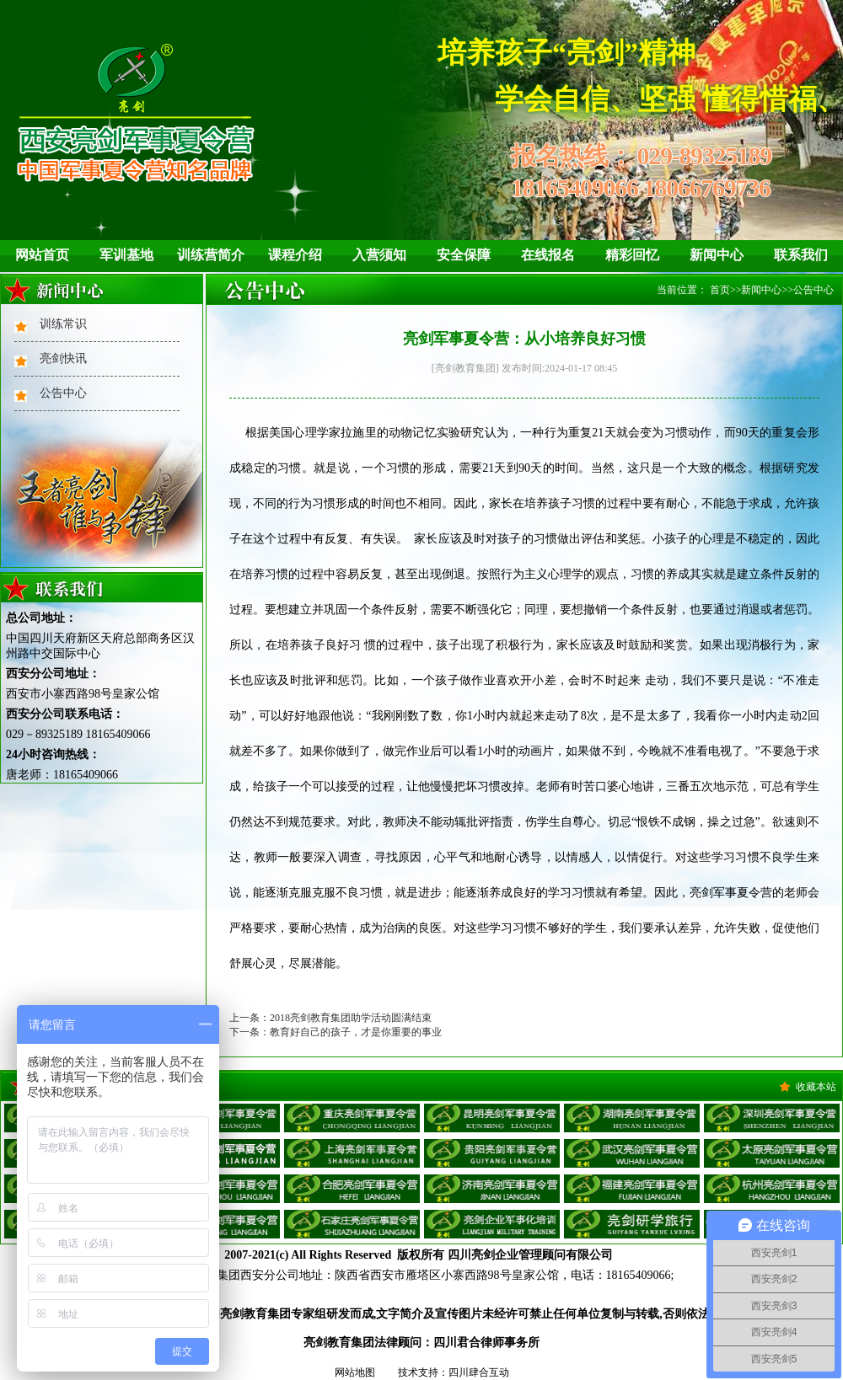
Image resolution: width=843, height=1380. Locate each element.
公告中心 (63, 393)
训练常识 (63, 324)
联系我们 (801, 255)
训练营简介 (210, 255)
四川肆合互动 (478, 1372)
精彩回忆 (632, 255)
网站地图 (355, 1372)
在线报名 (548, 255)
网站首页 (42, 255)
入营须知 (379, 255)
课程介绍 (295, 255)
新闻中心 (717, 255)
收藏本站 (816, 1087)
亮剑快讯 (63, 358)
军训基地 (126, 255)
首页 (720, 290)
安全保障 (464, 255)
